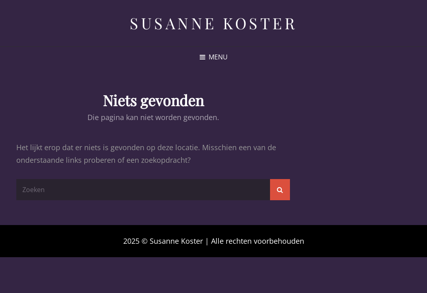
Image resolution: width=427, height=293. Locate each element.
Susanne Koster (213, 23)
